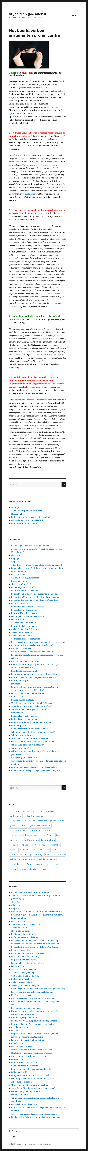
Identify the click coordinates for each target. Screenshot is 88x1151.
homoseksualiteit (33, 835)
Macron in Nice (18, 514)
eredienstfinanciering (33, 816)
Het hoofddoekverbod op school (26, 661)
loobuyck (14, 845)
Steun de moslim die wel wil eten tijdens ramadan (34, 741)
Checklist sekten (19, 581)
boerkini (26, 811)
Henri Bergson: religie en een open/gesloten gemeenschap (38, 642)
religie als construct (28, 859)
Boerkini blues (18, 574)
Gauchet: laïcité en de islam (23, 623)
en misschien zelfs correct (37, 165)
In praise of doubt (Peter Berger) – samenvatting (33, 677)
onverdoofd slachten (55, 854)
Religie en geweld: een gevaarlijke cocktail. (31, 517)
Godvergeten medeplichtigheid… (26, 639)
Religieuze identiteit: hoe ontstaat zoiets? (30, 729)
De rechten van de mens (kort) (25, 610)
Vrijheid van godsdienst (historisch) (28, 745)
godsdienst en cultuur (40, 826)
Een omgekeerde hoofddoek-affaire (27, 616)
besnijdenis (15, 811)
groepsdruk (34, 830)
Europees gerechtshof (20, 821)
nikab (53, 850)
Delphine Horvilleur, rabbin (24, 613)
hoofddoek (49, 835)
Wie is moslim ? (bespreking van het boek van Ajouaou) (36, 770)
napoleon (24, 850)
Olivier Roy (26, 854)
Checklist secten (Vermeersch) (25, 578)
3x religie (15, 507)
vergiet (22, 869)
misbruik (14, 850)
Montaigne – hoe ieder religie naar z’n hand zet (33, 706)
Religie (13, 859)
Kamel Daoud (17, 696)
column (30, 113)
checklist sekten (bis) (21, 584)
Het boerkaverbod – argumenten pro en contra (32, 652)
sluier (58, 864)
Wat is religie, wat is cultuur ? (24, 758)
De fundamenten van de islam (24, 590)
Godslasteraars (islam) (21, 635)
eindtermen (15, 816)
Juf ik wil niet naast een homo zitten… (28, 693)
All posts (15, 562)
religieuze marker (47, 859)
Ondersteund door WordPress (39, 1144)
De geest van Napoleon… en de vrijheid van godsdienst (36, 597)
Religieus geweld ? (19, 725)
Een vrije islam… (18, 619)
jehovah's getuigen (30, 840)
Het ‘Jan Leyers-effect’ (21, 648)
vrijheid (43, 869)
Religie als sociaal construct (24, 716)
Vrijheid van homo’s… (21, 748)
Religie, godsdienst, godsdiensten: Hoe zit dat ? (33, 722)
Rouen (30, 864)
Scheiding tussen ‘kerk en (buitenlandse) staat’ (33, 732)
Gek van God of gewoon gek (24, 626)
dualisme (50, 811)
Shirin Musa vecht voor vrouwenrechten (29, 738)
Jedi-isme (15, 684)
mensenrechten (28, 845)
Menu (74, 15)
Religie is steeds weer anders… (25, 719)
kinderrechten (48, 840)
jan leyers (14, 840)
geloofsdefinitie (57, 821)
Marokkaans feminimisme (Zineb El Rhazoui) (32, 703)
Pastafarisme (17, 713)
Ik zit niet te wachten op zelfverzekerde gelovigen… (35, 674)
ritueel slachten (17, 864)
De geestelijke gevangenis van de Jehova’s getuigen (34, 600)
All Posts (13, 1131)
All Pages (13, 1137)
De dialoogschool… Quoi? (22, 587)
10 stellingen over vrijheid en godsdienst (30, 546)
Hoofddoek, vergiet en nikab (24, 671)
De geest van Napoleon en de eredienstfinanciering (34, 594)
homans (46, 830)
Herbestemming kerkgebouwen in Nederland (32, 645)
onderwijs (38, 854)
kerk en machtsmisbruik (22, 700)
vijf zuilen (32, 869)
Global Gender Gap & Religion (25, 629)
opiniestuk (14, 113)
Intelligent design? (20, 680)
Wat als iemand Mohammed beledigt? (28, 520)
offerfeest (14, 854)
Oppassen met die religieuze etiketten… (29, 709)
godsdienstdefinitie (18, 826)
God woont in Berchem (21, 632)
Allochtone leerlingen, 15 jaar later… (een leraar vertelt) (36, 565)
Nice (47, 850)
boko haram (38, 811)
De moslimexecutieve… (21, 603)
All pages (15, 558)
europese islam (40, 821)
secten (50, 864)
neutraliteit (37, 850)
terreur (13, 869)
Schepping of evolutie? (21, 735)
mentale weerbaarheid (49, 845)
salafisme (40, 864)
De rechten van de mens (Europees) (27, 607)
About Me (15, 555)
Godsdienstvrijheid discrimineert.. (27, 511)
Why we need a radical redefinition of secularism (34, 767)
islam (58, 835)
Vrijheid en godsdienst (28, 14)
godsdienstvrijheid (18, 830)
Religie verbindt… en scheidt (24, 523)
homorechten (16, 835)
